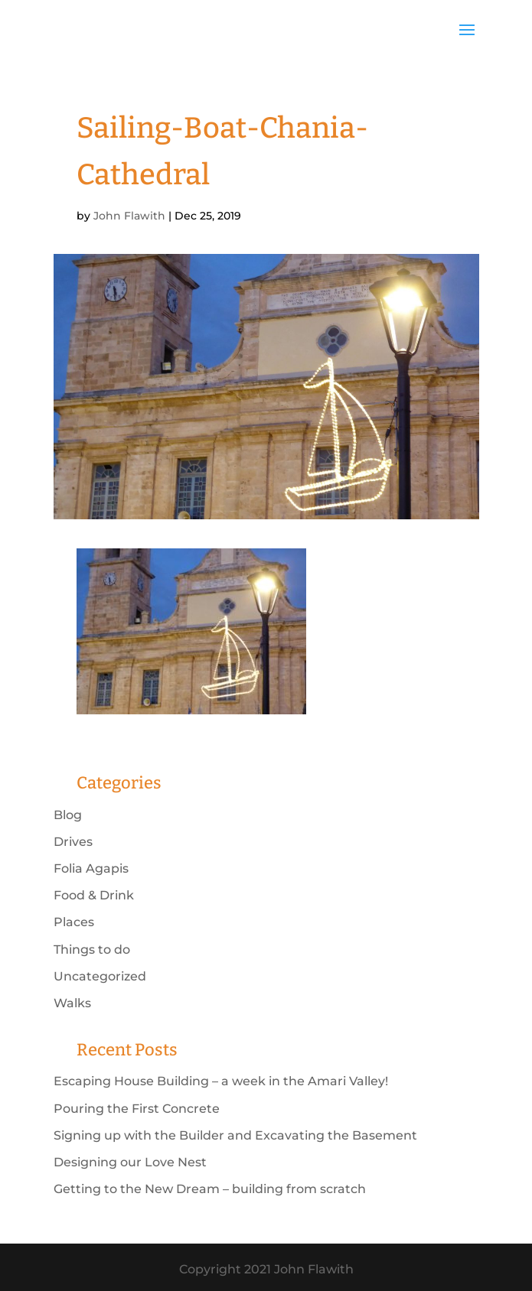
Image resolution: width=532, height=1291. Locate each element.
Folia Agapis (91, 868)
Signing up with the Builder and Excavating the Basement (235, 1135)
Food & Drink (94, 895)
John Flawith (129, 216)
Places (74, 922)
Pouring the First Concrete (137, 1108)
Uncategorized (100, 976)
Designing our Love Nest (130, 1162)
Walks (72, 1003)
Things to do (92, 949)
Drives (73, 841)
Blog (68, 815)
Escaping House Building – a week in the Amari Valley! (221, 1081)
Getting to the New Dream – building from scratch (210, 1189)
